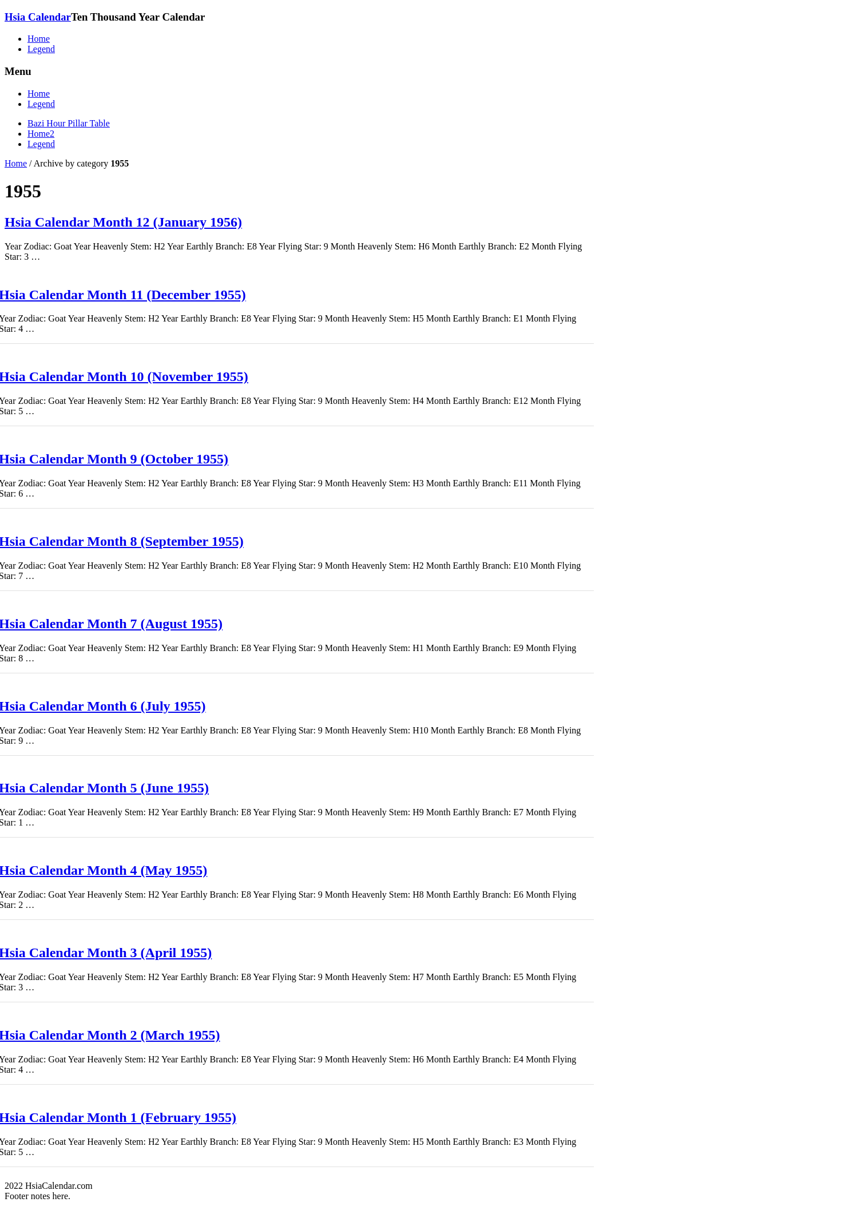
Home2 (40, 133)
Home (38, 38)
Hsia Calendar (38, 17)
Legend (41, 49)
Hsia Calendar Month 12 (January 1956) (123, 222)
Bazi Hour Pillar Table (68, 123)
